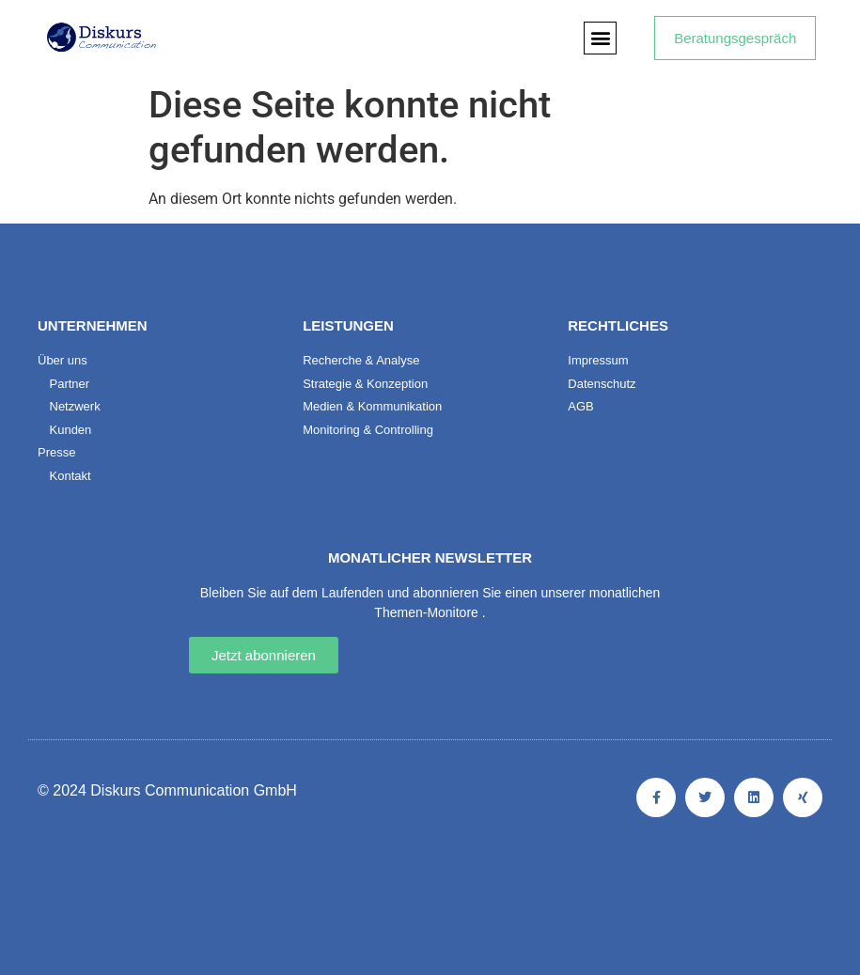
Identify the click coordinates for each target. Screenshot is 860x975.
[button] (600, 38)
